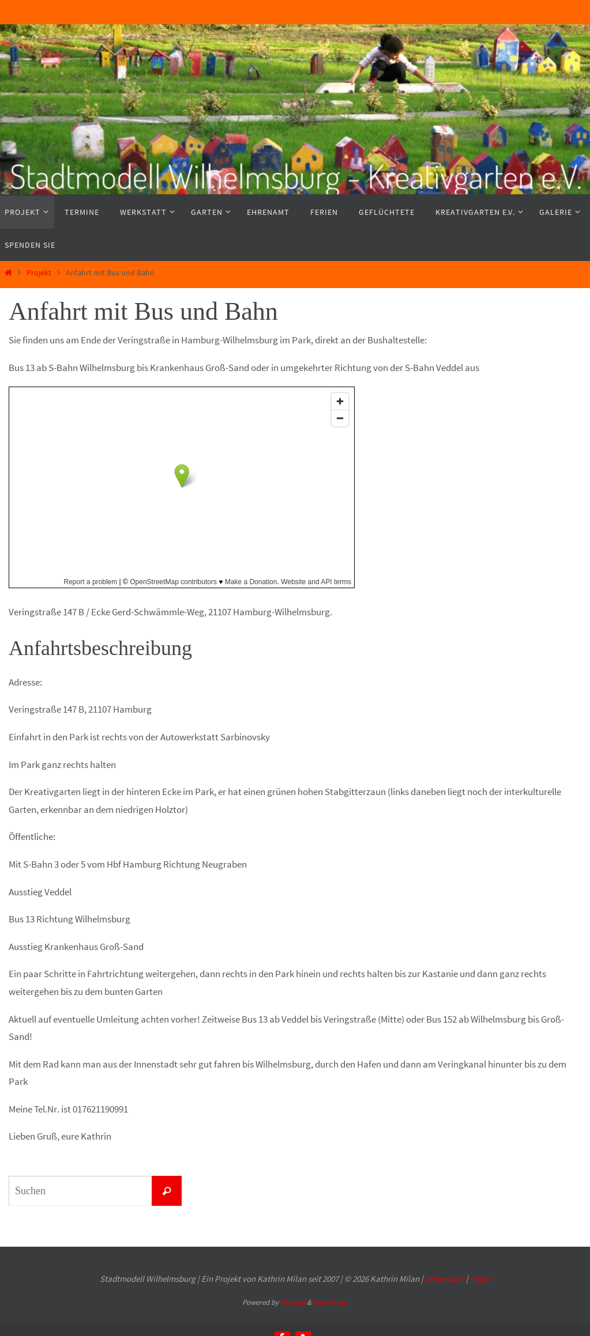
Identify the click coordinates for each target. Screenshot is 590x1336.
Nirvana (292, 1302)
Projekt (39, 273)
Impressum (444, 1278)
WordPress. (330, 1302)
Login (480, 1278)
